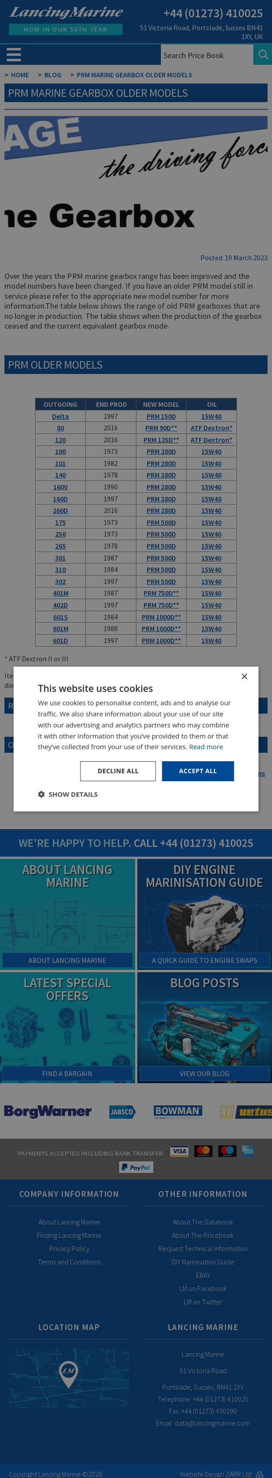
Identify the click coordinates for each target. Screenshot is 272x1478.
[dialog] (136, 739)
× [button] (243, 677)
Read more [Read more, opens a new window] (206, 746)
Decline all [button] (118, 771)
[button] (68, 794)
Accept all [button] (198, 771)
